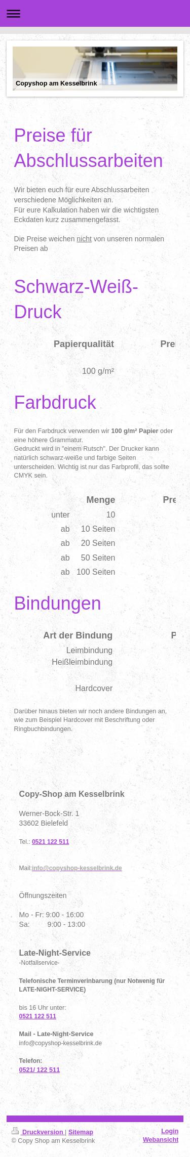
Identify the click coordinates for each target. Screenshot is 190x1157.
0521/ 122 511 (39, 1070)
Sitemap (80, 1132)
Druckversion (38, 1132)
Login (169, 1131)
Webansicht (160, 1139)
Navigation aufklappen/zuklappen (95, 13)
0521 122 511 (50, 841)
